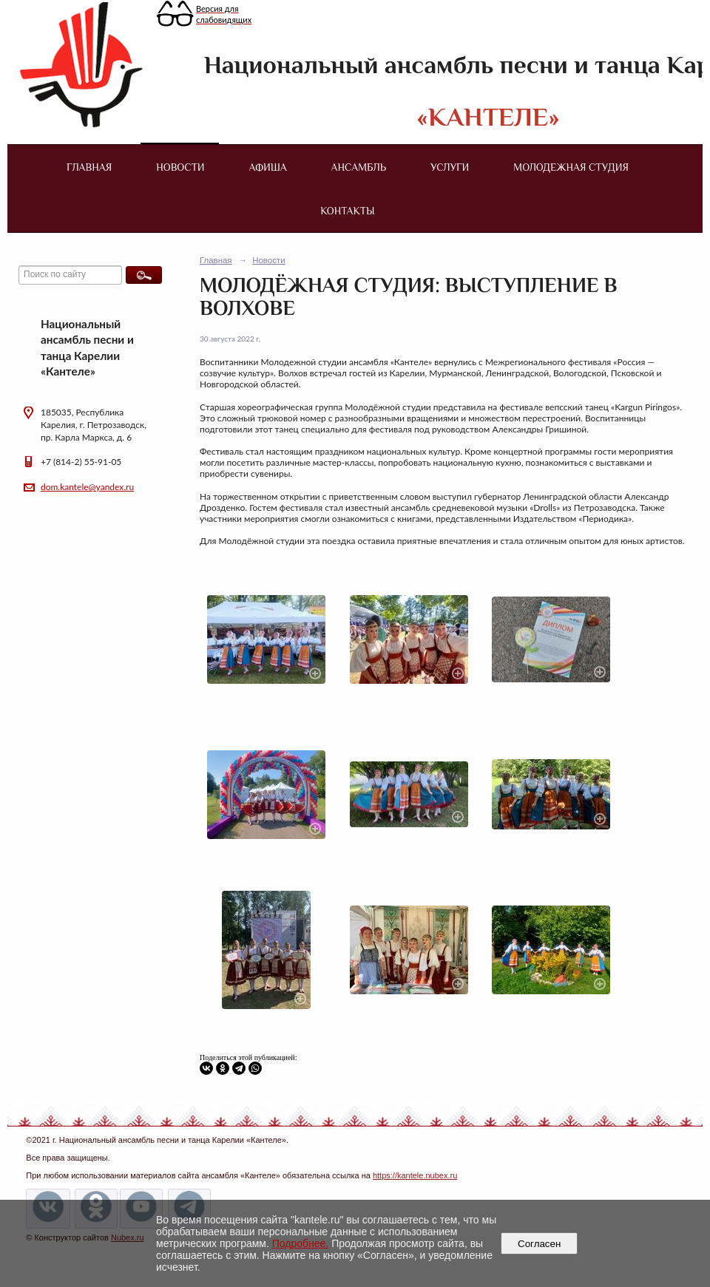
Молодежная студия (571, 167)
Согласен (540, 1243)
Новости (180, 167)
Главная (89, 167)
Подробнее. (300, 1243)
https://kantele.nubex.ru (415, 1175)
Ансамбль (358, 167)
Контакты (347, 211)
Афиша (268, 167)
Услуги (449, 167)
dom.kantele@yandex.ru (87, 486)
